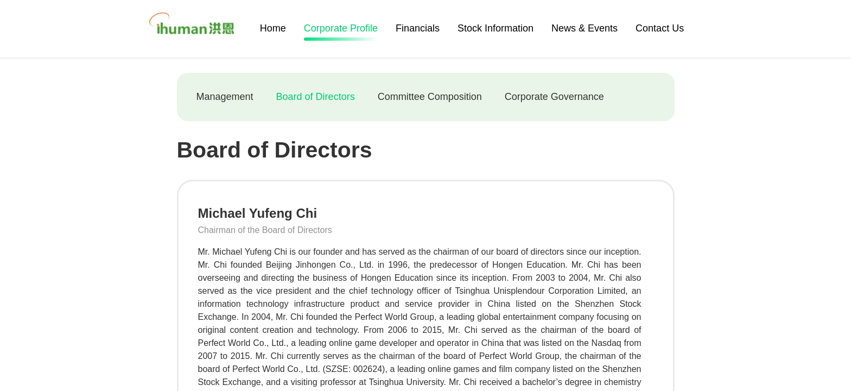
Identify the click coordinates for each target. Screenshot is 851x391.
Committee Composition (430, 96)
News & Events (584, 28)
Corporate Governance (554, 96)
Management (224, 96)
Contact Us (660, 28)
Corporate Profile (341, 30)
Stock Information (496, 28)
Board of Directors (315, 96)
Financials (418, 28)
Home (273, 28)
